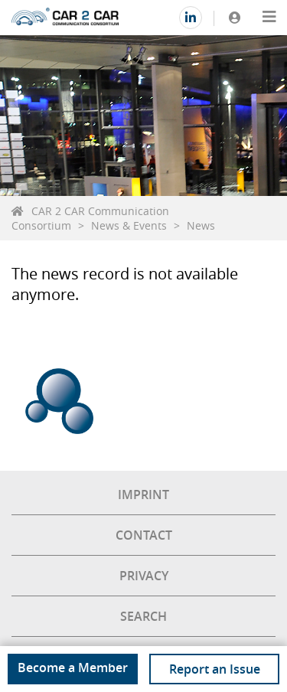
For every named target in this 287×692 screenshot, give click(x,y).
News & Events (129, 225)
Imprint (143, 494)
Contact (144, 535)
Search (143, 616)
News (201, 225)
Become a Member (73, 667)
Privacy (143, 575)
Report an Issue (214, 669)
